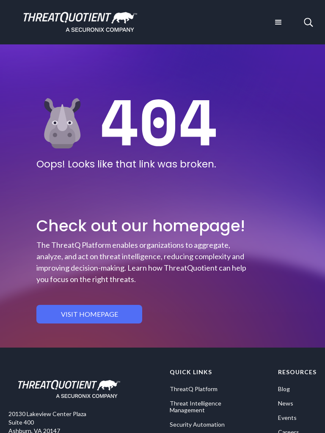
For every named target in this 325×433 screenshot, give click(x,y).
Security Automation (197, 424)
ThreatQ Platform (194, 389)
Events (287, 417)
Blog (284, 389)
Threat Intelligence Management (195, 407)
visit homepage (89, 314)
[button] (278, 22)
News (285, 403)
